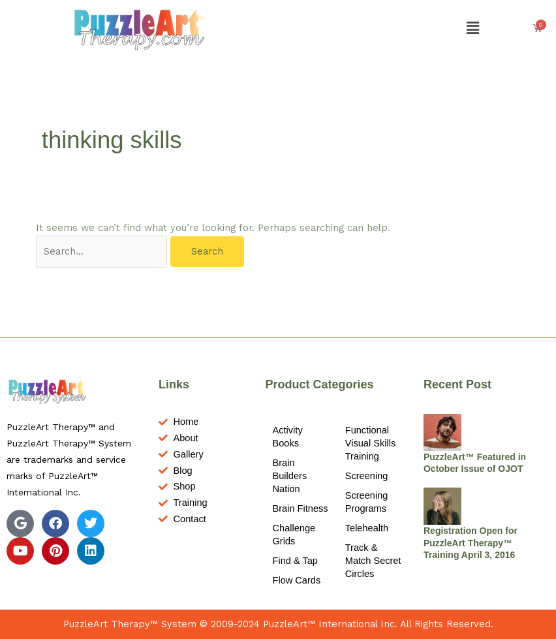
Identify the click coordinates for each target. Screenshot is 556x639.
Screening (366, 476)
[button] (473, 28)
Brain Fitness (300, 508)
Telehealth (366, 528)
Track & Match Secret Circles (373, 560)
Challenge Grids (294, 534)
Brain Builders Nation (290, 476)
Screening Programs (366, 502)
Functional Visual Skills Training (370, 443)
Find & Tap (295, 560)
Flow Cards (297, 580)
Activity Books (288, 436)
